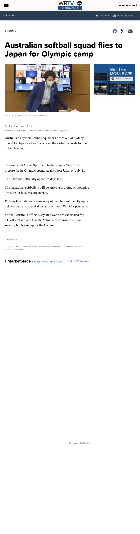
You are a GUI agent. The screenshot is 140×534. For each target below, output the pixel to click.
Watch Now (128, 5)
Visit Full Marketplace (78, 261)
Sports (11, 31)
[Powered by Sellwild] (85, 443)
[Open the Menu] (6, 5)
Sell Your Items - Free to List (47, 262)
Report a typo (13, 239)
